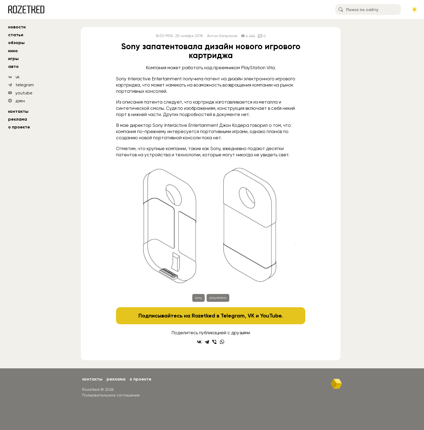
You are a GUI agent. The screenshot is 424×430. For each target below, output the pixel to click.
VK (251, 315)
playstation (218, 298)
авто (13, 66)
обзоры (16, 42)
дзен (20, 100)
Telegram (233, 315)
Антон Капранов (222, 36)
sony (198, 298)
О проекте (19, 127)
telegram (24, 84)
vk (17, 77)
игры (13, 58)
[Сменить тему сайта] (414, 9)
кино (13, 50)
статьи (15, 34)
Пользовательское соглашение (111, 395)
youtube (23, 92)
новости (17, 26)
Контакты (18, 111)
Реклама (17, 119)
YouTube (270, 315)
